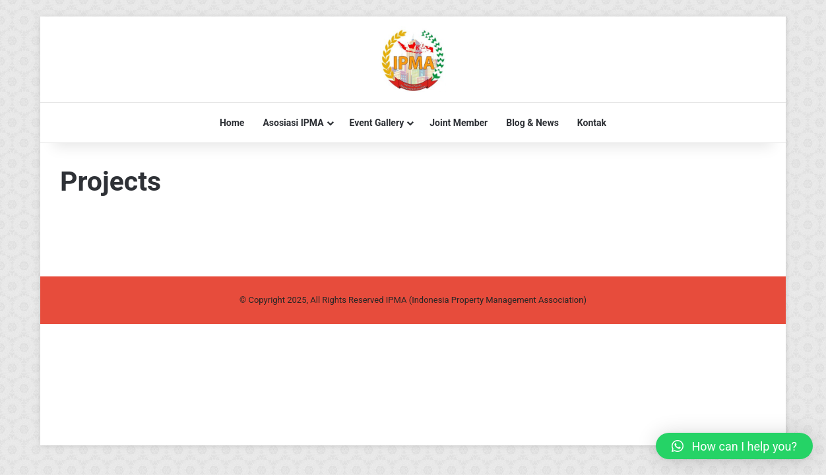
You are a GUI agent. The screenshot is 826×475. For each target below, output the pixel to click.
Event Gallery (377, 122)
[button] (734, 446)
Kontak (591, 122)
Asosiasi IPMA (293, 122)
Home (232, 122)
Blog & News (532, 122)
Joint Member (458, 122)
